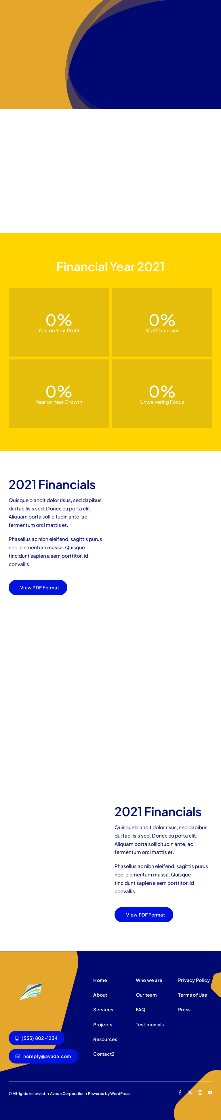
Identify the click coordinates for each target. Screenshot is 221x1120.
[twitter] (190, 1092)
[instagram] (200, 1092)
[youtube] (210, 1092)
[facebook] (180, 1092)
